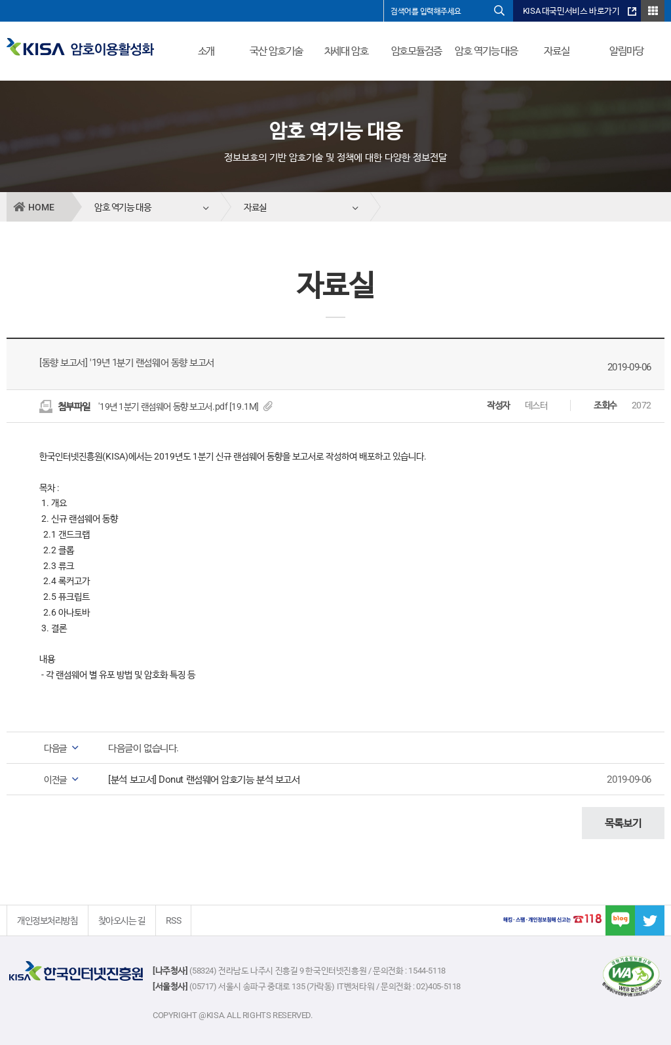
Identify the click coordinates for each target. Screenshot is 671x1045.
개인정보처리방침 (47, 920)
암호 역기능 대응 (486, 51)
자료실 (556, 51)
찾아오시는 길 (121, 920)
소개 (206, 51)
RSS (174, 920)
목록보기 (623, 823)
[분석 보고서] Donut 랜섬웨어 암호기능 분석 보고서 (203, 779)
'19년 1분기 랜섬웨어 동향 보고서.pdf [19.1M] (185, 406)
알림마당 (626, 51)
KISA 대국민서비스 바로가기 (571, 11)
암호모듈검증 (416, 51)
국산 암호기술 (276, 51)
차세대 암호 (346, 51)
